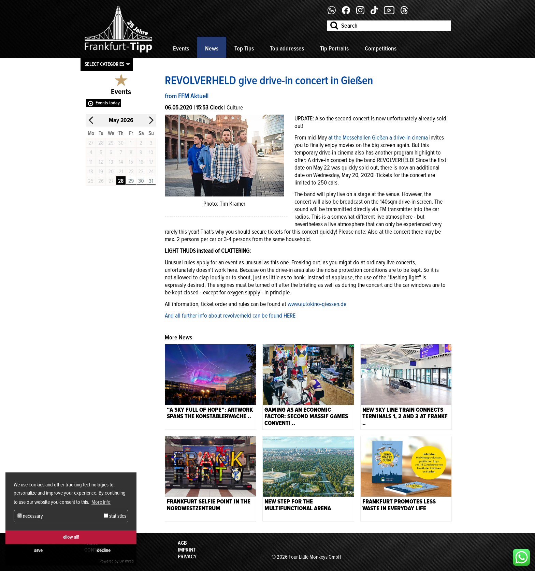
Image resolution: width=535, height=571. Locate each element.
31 (151, 181)
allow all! (71, 537)
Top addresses (287, 48)
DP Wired (126, 561)
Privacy (187, 556)
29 (131, 181)
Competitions (380, 48)
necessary (30, 516)
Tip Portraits (334, 48)
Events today (108, 103)
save (38, 550)
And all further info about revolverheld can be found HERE (230, 315)
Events (181, 48)
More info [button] (101, 502)
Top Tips (244, 48)
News (211, 48)
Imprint (187, 549)
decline (104, 550)
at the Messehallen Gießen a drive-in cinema (378, 137)
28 (121, 181)
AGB (182, 543)
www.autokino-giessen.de (317, 304)
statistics (115, 516)
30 (141, 181)
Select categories (104, 64)
